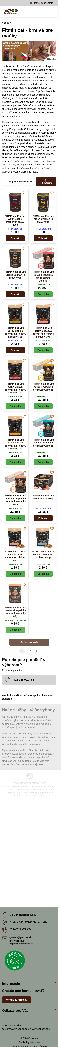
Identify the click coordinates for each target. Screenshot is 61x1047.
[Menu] (54, 11)
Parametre (46, 181)
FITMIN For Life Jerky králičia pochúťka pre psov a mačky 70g (15, 332)
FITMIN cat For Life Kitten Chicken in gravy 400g (43, 219)
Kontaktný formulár (16, 999)
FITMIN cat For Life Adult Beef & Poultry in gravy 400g (15, 220)
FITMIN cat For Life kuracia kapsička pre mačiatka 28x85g (43, 276)
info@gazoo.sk (17, 941)
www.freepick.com (19, 1029)
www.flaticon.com (41, 1029)
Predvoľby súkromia (29, 1042)
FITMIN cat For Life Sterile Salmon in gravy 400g (15, 274)
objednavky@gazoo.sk (21, 943)
